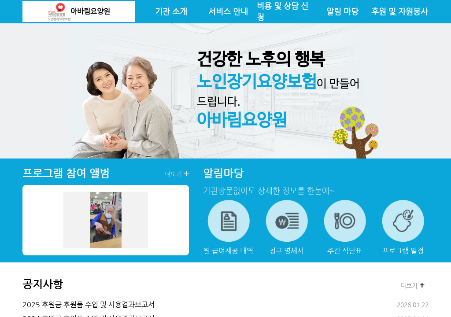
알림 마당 (342, 11)
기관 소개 (171, 11)
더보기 (177, 173)
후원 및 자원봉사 (399, 11)
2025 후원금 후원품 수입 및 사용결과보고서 (88, 304)
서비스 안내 (228, 11)
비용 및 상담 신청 (282, 11)
